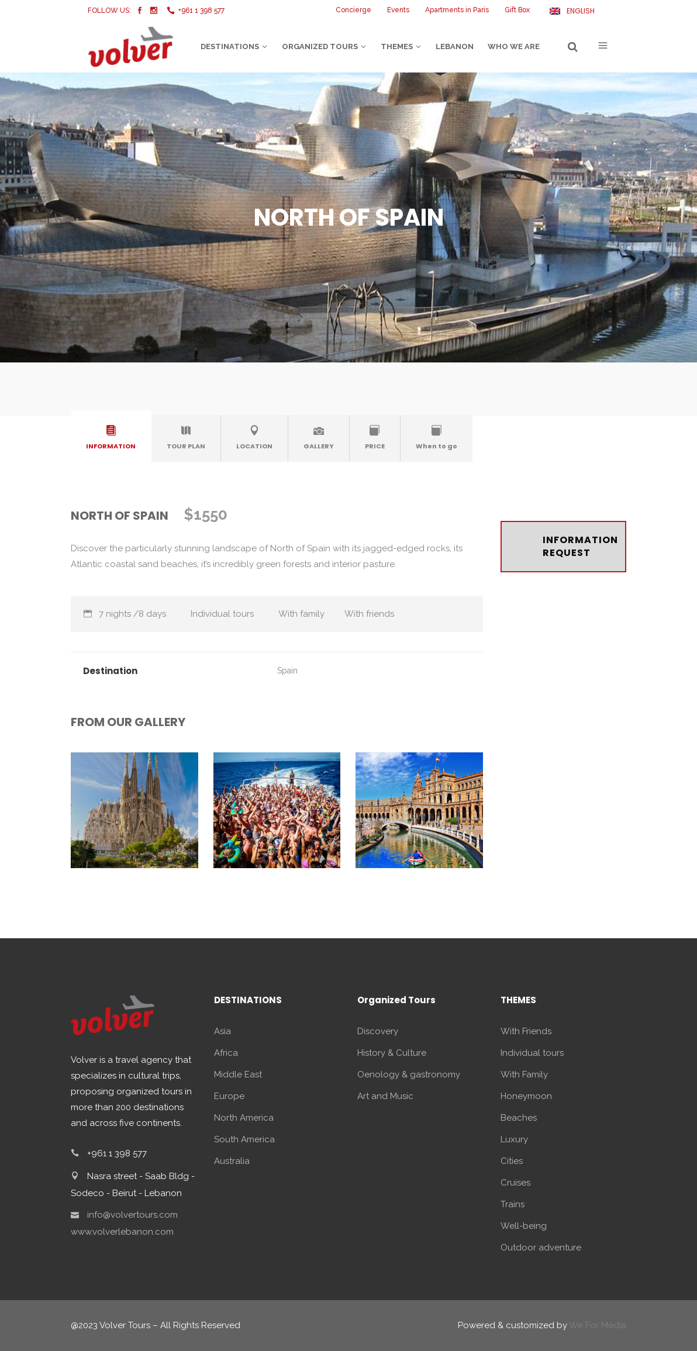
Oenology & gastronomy (408, 1074)
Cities (512, 1161)
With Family (524, 1074)
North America (244, 1117)
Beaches (519, 1117)
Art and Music (385, 1096)
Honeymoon (526, 1096)
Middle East (238, 1074)
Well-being (524, 1226)
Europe (229, 1096)
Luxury (514, 1139)
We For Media (597, 1325)
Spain (287, 670)
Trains (513, 1204)
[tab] (111, 438)
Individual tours (532, 1053)
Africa (226, 1053)
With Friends (526, 1031)
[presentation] (111, 436)
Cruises (515, 1182)
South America (244, 1139)
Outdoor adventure (541, 1247)
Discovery (377, 1031)
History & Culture (391, 1053)
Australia (232, 1161)
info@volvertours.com (132, 1215)
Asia (222, 1031)
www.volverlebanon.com (122, 1231)
